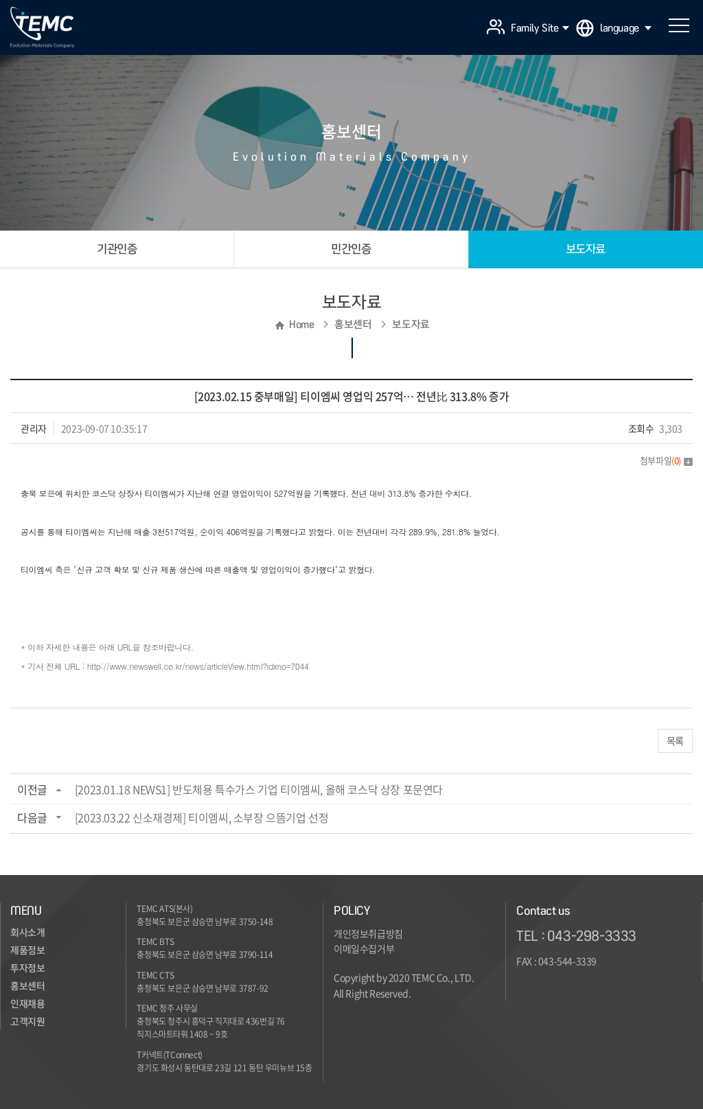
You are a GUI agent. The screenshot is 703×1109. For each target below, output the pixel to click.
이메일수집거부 (364, 948)
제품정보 (27, 950)
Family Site (540, 28)
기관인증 (117, 249)
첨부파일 (666, 460)
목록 (675, 740)
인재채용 (27, 1004)
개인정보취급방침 (368, 933)
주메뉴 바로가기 (0, 0)
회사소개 (27, 932)
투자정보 (27, 968)
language (626, 28)
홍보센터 (27, 986)
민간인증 (351, 249)
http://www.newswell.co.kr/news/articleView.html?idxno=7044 (198, 666)
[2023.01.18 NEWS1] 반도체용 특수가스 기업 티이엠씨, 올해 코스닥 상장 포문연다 (259, 789)
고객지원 (27, 1022)
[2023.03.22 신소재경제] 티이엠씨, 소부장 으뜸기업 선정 (202, 817)
